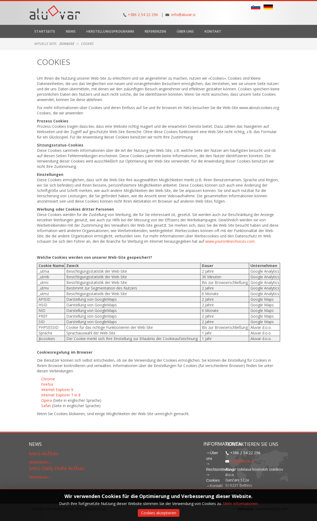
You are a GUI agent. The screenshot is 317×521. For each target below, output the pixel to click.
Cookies (53, 61)
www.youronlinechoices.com (230, 241)
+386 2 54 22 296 (143, 14)
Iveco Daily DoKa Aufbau (56, 468)
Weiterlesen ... (41, 462)
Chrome (48, 378)
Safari (46, 405)
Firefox (47, 384)
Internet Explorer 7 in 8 (60, 394)
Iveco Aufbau (44, 453)
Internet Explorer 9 (57, 389)
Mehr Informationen (240, 503)
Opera (47, 400)
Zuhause (66, 43)
